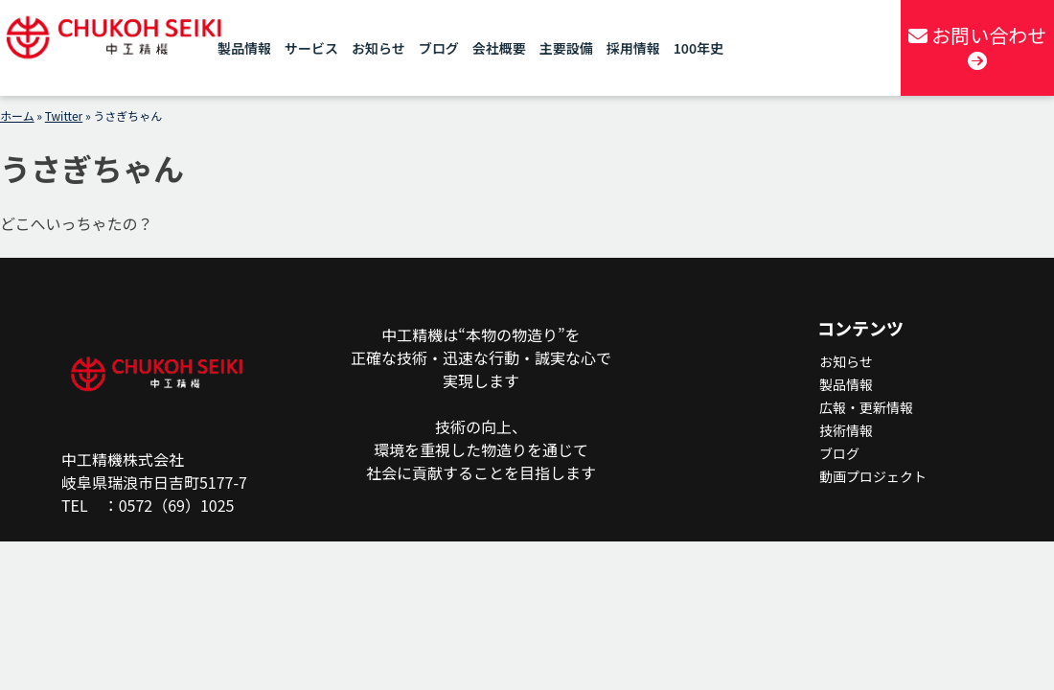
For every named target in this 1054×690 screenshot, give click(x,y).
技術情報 (846, 430)
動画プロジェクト (873, 476)
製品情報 (244, 48)
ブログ (439, 48)
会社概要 (499, 48)
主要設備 (566, 48)
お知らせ (378, 48)
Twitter (63, 115)
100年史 (698, 48)
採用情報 (633, 48)
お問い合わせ (977, 46)
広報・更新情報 (866, 407)
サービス (311, 48)
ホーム (17, 115)
